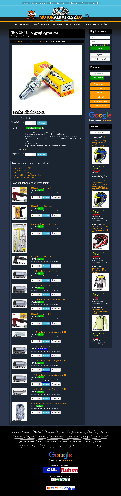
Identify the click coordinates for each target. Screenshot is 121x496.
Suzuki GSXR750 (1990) (22, 168)
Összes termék (16, 41)
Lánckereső (100, 93)
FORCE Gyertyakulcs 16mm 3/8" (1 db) (44, 285)
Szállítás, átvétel (62, 3)
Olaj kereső (100, 97)
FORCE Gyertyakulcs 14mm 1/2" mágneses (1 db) (48, 389)
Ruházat (78, 24)
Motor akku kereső (100, 101)
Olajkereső (31, 437)
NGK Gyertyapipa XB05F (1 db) (41, 206)
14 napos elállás (94, 446)
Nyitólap (26, 3)
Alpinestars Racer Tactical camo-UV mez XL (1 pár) (100, 270)
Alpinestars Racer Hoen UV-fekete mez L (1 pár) (100, 311)
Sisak (69, 24)
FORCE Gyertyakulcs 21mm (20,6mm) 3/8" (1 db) (48, 300)
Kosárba (41, 123)
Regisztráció (100, 55)
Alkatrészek (25, 24)
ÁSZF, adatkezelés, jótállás (31, 446)
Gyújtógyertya (39, 41)
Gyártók (95, 3)
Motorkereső (100, 88)
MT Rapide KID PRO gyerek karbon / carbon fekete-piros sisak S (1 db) (100, 228)
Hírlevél (50, 3)
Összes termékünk (100, 84)
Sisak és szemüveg (78, 432)
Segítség (47, 446)
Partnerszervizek (79, 446)
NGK (26, 149)
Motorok (97, 24)
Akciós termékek (104, 432)
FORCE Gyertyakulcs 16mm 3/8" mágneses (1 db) (48, 332)
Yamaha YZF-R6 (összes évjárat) (25, 177)
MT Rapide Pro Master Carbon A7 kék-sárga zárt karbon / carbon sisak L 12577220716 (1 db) (100, 185)
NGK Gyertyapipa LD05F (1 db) (41, 257)
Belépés (100, 48)
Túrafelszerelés (41, 24)
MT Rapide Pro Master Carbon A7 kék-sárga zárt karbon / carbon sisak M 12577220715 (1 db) (99, 141)
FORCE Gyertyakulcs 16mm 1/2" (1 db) (44, 346)
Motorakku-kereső (56, 437)
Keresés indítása (97, 78)
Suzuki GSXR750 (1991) (22, 170)
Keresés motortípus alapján (21, 432)
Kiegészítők (58, 24)
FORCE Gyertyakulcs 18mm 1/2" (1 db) (44, 271)
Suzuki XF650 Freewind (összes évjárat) (27, 175)
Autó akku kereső (100, 106)
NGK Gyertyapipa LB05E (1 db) (41, 188)
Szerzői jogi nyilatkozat (61, 446)
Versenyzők (85, 3)
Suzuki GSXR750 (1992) (22, 173)
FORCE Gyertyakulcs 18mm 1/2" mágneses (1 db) (48, 375)
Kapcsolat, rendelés (38, 3)
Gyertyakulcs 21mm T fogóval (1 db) (43, 224)
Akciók (87, 24)
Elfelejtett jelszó (100, 59)
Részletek (56, 197)
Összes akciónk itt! (100, 132)
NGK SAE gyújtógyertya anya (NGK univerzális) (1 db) (49, 404)
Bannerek (97, 441)
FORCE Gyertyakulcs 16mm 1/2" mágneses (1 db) (48, 361)
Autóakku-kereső (73, 437)
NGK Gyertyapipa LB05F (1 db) (41, 314)
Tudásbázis (74, 3)
